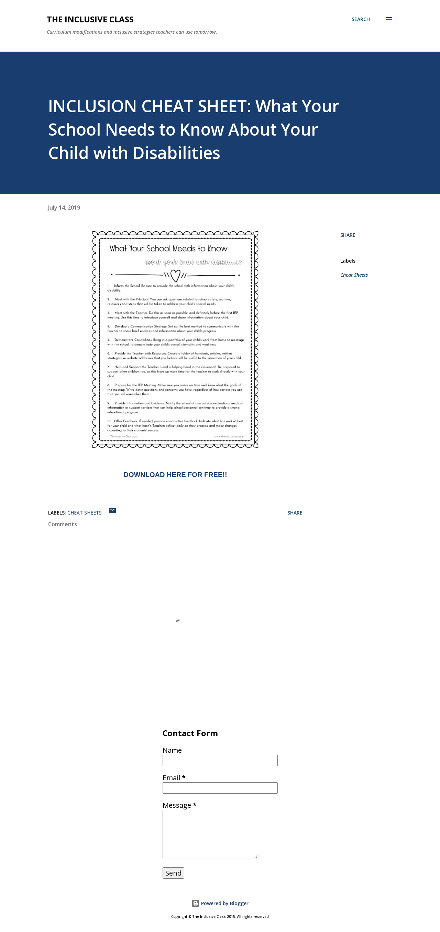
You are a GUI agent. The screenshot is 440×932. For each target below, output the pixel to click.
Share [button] (347, 235)
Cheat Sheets (354, 275)
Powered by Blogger (220, 903)
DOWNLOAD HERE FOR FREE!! (175, 474)
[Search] (361, 19)
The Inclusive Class (90, 19)
